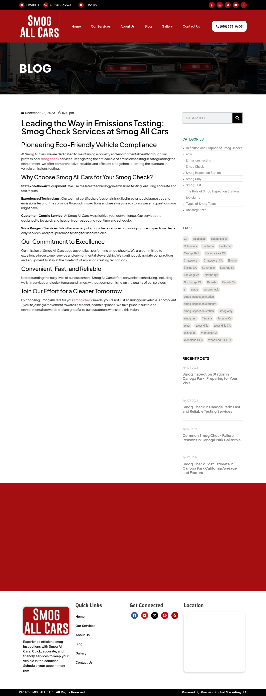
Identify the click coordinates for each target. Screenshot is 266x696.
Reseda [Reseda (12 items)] (217, 282)
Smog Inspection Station (209, 173)
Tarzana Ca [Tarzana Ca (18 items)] (230, 318)
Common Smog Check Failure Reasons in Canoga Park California (217, 437)
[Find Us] (81, 5)
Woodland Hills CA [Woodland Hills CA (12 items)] (225, 340)
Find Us (91, 5)
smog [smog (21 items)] (200, 289)
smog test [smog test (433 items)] (196, 318)
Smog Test (199, 185)
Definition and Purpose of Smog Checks (220, 148)
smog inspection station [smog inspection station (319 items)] (204, 296)
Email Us (32, 5)
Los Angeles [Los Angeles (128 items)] (197, 275)
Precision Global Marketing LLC (224, 692)
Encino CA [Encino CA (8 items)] (196, 267)
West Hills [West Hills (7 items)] (207, 325)
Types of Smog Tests (206, 204)
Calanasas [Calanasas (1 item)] (196, 246)
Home (76, 26)
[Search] (243, 118)
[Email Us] (21, 5)
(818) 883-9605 (62, 5)
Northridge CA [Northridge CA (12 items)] (198, 282)
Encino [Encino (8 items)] (238, 260)
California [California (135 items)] (231, 246)
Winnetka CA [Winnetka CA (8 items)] (215, 332)
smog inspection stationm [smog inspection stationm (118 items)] (206, 303)
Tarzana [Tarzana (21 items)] (213, 318)
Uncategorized (202, 210)
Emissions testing (204, 160)
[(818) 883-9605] (45, 5)
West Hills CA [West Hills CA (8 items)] (227, 325)
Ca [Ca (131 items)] (191, 238)
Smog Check (200, 167)
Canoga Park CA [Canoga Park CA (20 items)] (221, 253)
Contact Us (191, 26)
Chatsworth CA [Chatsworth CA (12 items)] (218, 260)
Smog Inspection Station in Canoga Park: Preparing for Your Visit (215, 378)
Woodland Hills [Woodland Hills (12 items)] (199, 340)
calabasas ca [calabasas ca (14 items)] (225, 238)
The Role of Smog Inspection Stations (218, 191)
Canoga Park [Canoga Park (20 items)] (197, 253)
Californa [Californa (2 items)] (213, 246)
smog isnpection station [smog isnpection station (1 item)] (204, 311)
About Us (128, 26)
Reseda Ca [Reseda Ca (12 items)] (234, 282)
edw (195, 154)
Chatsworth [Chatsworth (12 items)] (197, 260)
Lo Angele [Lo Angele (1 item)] (214, 267)
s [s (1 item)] (190, 289)
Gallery (167, 26)
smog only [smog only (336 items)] (231, 311)
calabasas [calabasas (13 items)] (205, 238)
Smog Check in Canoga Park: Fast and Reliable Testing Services (217, 409)
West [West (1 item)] (193, 325)
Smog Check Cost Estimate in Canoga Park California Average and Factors (215, 468)
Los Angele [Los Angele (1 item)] (233, 267)
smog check (36, 159)
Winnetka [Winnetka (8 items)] (195, 332)
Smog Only (199, 179)
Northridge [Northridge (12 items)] (217, 275)
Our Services (100, 26)
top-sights (199, 197)
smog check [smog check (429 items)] (216, 289)
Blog (148, 26)
